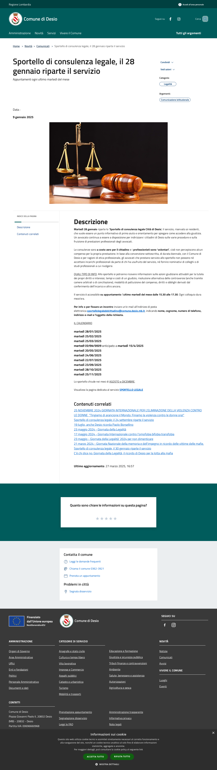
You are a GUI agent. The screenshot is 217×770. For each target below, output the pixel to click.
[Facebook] (165, 18)
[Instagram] (174, 18)
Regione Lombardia (20, 4)
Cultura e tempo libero (72, 657)
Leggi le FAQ (66, 724)
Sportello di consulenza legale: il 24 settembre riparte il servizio (114, 420)
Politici (13, 676)
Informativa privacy (120, 718)
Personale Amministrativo (24, 682)
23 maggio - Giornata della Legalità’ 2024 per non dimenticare (113, 439)
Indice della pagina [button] (26, 216)
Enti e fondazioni (18, 669)
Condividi (167, 62)
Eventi (163, 686)
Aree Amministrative (21, 657)
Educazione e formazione (123, 651)
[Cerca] (204, 19)
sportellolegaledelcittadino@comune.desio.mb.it (116, 311)
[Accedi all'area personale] (191, 5)
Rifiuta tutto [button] (122, 756)
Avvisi (162, 663)
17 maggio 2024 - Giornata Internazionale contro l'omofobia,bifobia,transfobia (124, 434)
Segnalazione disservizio (73, 718)
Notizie (163, 651)
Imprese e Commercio (71, 669)
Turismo (63, 688)
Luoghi (163, 680)
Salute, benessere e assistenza (126, 675)
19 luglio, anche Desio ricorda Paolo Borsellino (103, 424)
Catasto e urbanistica (71, 682)
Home (16, 46)
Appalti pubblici (68, 676)
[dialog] (108, 749)
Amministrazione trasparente (126, 712)
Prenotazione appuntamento (75, 712)
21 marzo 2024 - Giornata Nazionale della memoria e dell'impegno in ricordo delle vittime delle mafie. (139, 443)
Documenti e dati (18, 688)
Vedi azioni (168, 69)
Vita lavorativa (67, 663)
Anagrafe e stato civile (72, 651)
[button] (108, 764)
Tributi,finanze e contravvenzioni (128, 663)
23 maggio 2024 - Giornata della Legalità (100, 429)
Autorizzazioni (117, 682)
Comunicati (43, 46)
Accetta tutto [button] (95, 756)
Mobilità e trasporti (70, 694)
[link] (116, 311)
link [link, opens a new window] (141, 749)
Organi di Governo (19, 651)
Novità (28, 46)
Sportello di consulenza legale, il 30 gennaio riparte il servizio (112, 448)
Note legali (115, 724)
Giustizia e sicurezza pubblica (126, 657)
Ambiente (114, 669)
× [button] (213, 733)
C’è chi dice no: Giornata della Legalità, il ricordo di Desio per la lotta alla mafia (123, 453)
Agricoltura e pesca (120, 688)
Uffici (12, 663)
